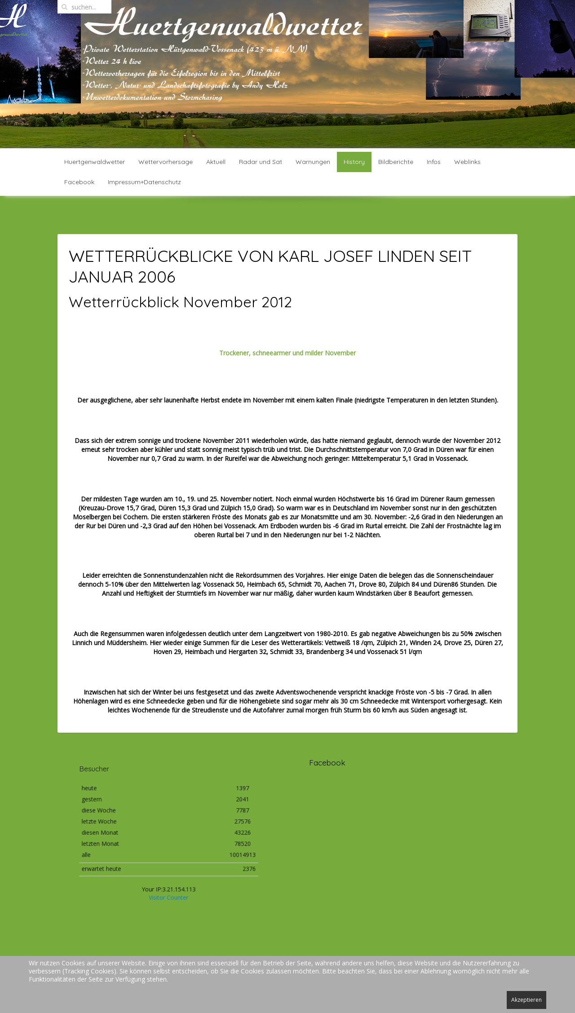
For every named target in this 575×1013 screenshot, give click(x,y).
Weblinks (467, 162)
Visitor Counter (168, 888)
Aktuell (216, 162)
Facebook (79, 182)
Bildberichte (395, 162)
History (354, 162)
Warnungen (313, 162)
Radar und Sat (260, 162)
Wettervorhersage (165, 162)
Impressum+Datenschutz (144, 182)
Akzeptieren (526, 1000)
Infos (434, 162)
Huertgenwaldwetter (94, 162)
